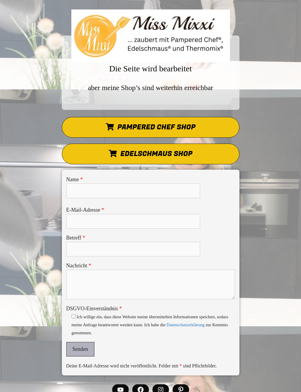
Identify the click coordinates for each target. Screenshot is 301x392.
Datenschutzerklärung (186, 324)
